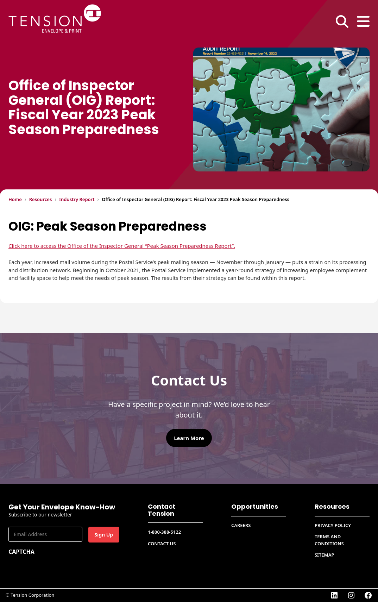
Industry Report (76, 199)
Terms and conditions (329, 540)
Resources (40, 199)
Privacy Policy (333, 525)
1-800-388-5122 (164, 532)
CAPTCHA (21, 552)
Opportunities (254, 506)
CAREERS (241, 525)
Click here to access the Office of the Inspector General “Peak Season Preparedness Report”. (121, 245)
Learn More (189, 437)
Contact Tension (161, 510)
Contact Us (162, 543)
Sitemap (324, 555)
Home (15, 199)
